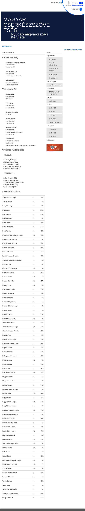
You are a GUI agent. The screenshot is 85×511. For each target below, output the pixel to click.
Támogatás (50, 88)
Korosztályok (53, 78)
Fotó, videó (50, 126)
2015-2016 (52, 133)
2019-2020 (52, 108)
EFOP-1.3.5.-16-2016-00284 (54, 93)
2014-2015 (52, 136)
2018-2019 (52, 112)
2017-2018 (52, 115)
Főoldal (49, 52)
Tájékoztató (51, 56)
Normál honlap (7, 46)
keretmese (52, 101)
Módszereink (53, 74)
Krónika (49, 104)
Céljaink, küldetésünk (53, 64)
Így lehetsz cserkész (55, 85)
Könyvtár (49, 97)
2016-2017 (52, 119)
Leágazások (50, 140)
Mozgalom (52, 59)
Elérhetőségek (51, 81)
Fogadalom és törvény (53, 70)
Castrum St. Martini (55, 122)
